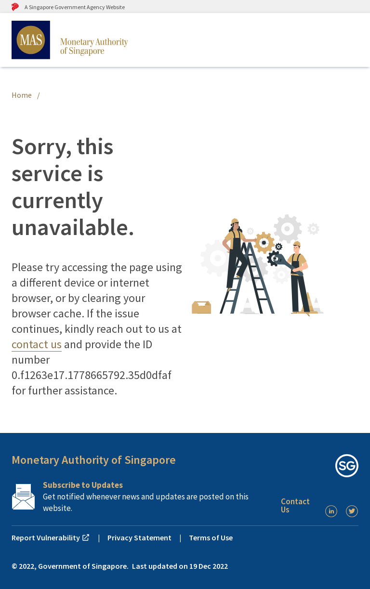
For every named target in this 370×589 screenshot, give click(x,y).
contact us (37, 344)
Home (22, 95)
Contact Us (295, 505)
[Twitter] (351, 511)
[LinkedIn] (331, 511)
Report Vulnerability (51, 537)
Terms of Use (211, 537)
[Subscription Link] (142, 496)
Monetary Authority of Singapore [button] (94, 459)
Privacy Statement (139, 537)
